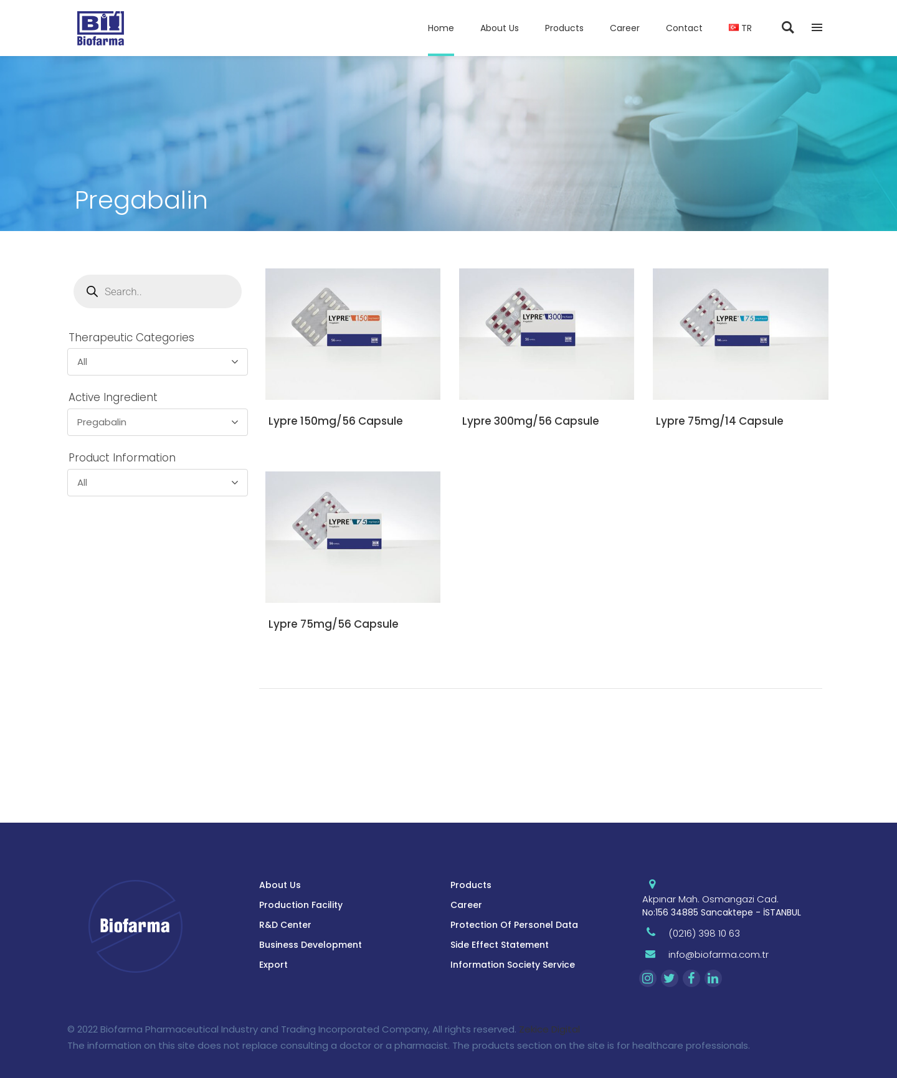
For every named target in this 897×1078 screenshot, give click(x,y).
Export (273, 964)
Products (470, 885)
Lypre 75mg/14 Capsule (720, 421)
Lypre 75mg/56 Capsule (333, 624)
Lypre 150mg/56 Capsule (335, 421)
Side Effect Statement (499, 945)
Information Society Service (512, 964)
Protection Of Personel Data (514, 925)
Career (466, 905)
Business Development (310, 945)
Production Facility (301, 905)
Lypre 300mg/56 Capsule (530, 421)
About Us (280, 885)
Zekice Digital (549, 1029)
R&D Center (285, 925)
